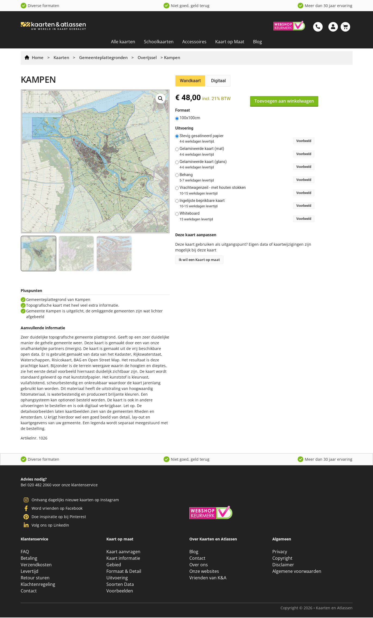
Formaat (182, 110)
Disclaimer (283, 565)
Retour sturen (35, 578)
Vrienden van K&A (207, 578)
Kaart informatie (123, 559)
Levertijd (29, 572)
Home (38, 57)
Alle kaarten (123, 42)
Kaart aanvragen (123, 552)
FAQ (25, 552)
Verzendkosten (36, 565)
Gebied (113, 565)
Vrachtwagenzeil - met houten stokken (213, 188)
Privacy (279, 552)
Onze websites (204, 572)
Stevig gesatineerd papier (202, 136)
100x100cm (190, 118)
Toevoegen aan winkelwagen (284, 101)
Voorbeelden (119, 591)
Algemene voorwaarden (296, 572)
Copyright (282, 559)
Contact (29, 591)
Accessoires (194, 42)
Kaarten (61, 57)
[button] (160, 98)
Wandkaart (190, 80)
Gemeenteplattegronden (103, 57)
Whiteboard (190, 214)
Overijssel (147, 57)
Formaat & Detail (123, 572)
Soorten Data (120, 585)
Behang (186, 175)
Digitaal (218, 80)
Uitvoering (184, 128)
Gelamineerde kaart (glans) (203, 162)
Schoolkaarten (159, 42)
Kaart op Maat (229, 42)
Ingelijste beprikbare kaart (202, 201)
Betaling (29, 559)
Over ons (198, 565)
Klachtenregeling (38, 585)
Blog (257, 42)
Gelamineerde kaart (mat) (202, 149)
